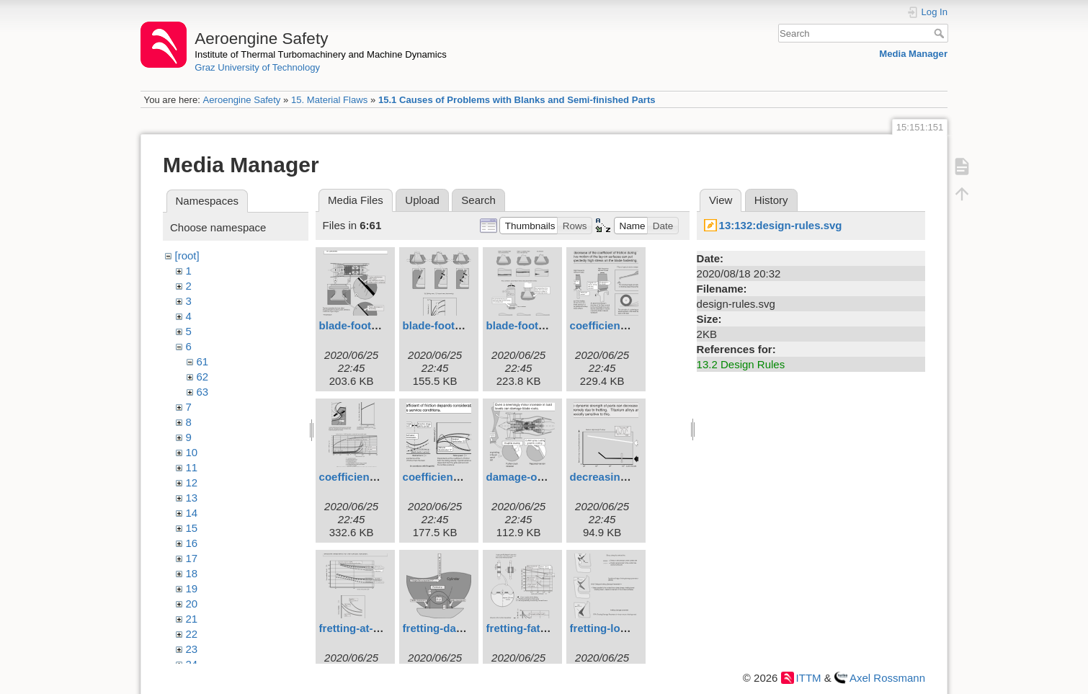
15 (192, 528)
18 (192, 573)
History (771, 200)
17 (192, 558)
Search (940, 33)
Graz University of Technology (257, 67)
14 (192, 513)
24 (192, 664)
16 (192, 543)
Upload (422, 200)
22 (192, 634)
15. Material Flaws (329, 99)
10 (192, 452)
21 (192, 619)
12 (192, 482)
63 (203, 392)
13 (192, 497)
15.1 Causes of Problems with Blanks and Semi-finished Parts (517, 99)
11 (192, 467)
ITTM (808, 678)
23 (192, 649)
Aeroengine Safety (241, 99)
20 (192, 603)
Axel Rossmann (887, 678)
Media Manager (913, 53)
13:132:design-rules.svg (780, 225)
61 (203, 361)
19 (192, 588)
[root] (187, 255)
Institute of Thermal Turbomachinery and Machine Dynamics (321, 54)
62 (203, 376)
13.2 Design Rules (741, 364)
